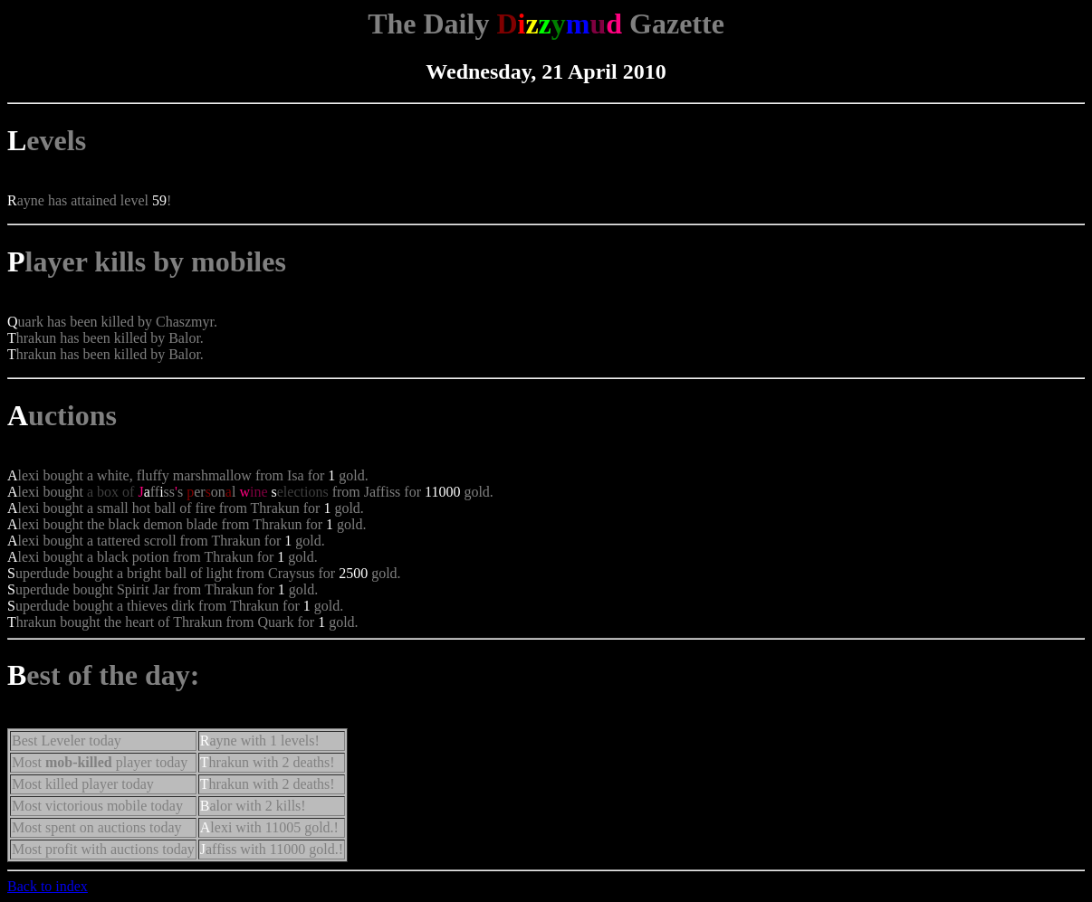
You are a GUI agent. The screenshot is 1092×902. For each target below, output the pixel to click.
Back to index (47, 886)
